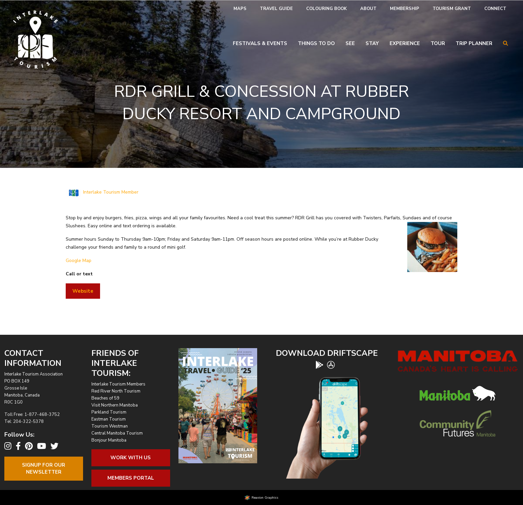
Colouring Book (326, 9)
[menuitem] (240, 8)
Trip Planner (474, 43)
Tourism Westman (109, 426)
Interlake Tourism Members (118, 384)
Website (82, 291)
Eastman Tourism (108, 419)
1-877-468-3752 (42, 415)
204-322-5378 (28, 422)
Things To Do (316, 43)
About (368, 9)
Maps (239, 9)
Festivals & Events (260, 43)
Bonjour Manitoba (108, 440)
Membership (404, 9)
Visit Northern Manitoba (114, 405)
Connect (495, 9)
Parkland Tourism (108, 412)
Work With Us (130, 457)
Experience (405, 43)
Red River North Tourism (115, 391)
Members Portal (130, 478)
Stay (372, 43)
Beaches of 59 (105, 398)
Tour (438, 43)
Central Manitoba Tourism (117, 433)
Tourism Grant (452, 9)
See (350, 43)
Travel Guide (276, 9)
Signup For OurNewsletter (43, 468)
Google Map (78, 260)
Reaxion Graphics (264, 497)
